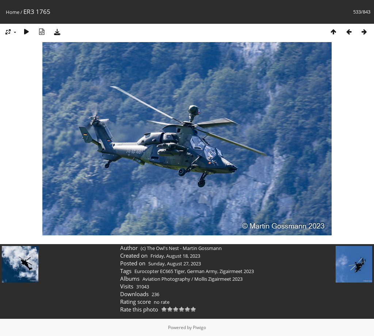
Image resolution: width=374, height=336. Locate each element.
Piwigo (199, 327)
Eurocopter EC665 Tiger (159, 271)
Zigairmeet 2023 (237, 271)
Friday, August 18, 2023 (175, 256)
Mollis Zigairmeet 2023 (218, 279)
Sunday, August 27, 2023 (174, 263)
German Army (202, 271)
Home (12, 12)
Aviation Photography (166, 279)
